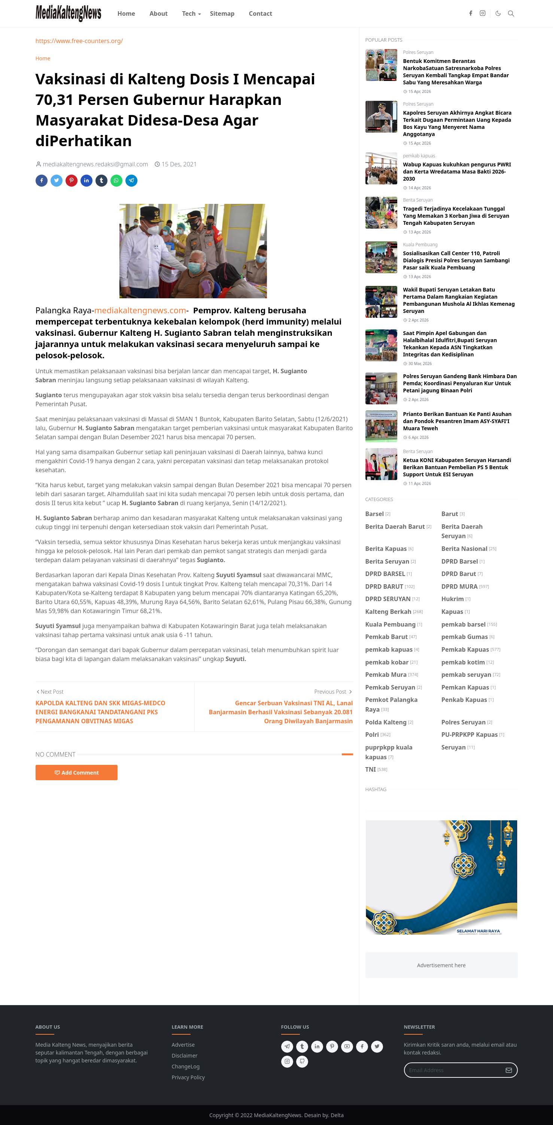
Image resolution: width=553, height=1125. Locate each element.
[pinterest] (332, 1047)
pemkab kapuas (419, 156)
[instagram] (483, 13)
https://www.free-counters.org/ (79, 41)
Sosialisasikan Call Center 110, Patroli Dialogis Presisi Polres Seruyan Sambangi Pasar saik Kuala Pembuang (456, 260)
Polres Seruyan (418, 52)
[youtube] (347, 1047)
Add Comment (76, 772)
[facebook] (471, 13)
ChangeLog (186, 1066)
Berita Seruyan (418, 200)
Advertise (183, 1044)
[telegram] (287, 1047)
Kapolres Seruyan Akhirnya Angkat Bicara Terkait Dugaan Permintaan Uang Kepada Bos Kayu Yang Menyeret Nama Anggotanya (457, 123)
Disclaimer (185, 1055)
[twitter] (377, 1047)
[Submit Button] (509, 1070)
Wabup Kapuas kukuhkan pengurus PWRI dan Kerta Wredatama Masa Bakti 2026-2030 (457, 171)
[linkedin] (317, 1047)
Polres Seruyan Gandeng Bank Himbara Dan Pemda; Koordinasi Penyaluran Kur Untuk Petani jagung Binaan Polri (460, 383)
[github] (302, 1062)
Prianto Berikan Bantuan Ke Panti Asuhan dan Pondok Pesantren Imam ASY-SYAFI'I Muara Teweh (457, 421)
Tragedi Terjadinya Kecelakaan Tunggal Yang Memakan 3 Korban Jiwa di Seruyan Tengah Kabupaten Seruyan (456, 215)
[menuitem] (126, 13)
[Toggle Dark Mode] (498, 13)
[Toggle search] (511, 13)
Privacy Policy (188, 1077)
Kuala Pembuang (420, 244)
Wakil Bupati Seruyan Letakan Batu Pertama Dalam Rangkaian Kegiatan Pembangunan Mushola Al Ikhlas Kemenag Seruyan (459, 300)
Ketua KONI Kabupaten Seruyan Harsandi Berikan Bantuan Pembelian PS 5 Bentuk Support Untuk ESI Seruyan (457, 467)
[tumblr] (302, 1047)
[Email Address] (453, 1070)
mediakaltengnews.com (140, 310)
